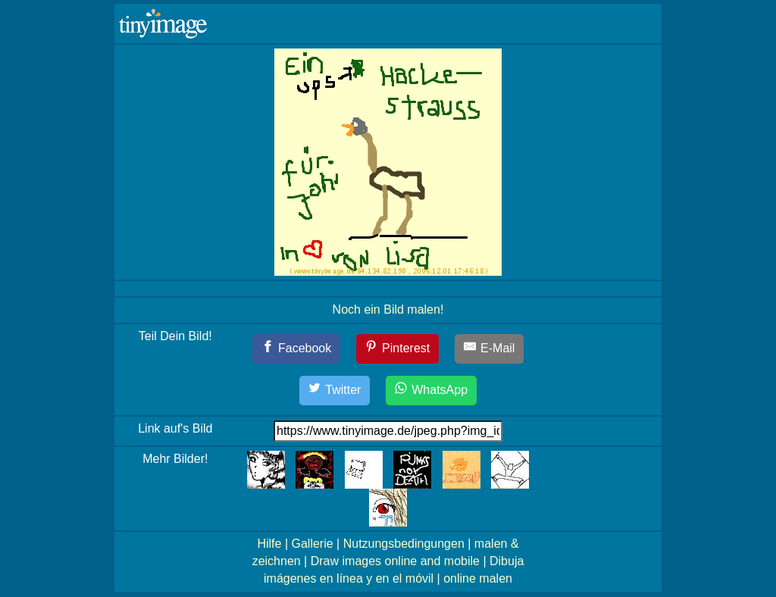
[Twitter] (335, 390)
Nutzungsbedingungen (404, 543)
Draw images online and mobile (395, 561)
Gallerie (312, 543)
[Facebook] (296, 349)
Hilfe (269, 543)
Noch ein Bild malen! (388, 309)
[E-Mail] (489, 349)
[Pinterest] (398, 349)
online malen (477, 578)
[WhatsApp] (431, 390)
